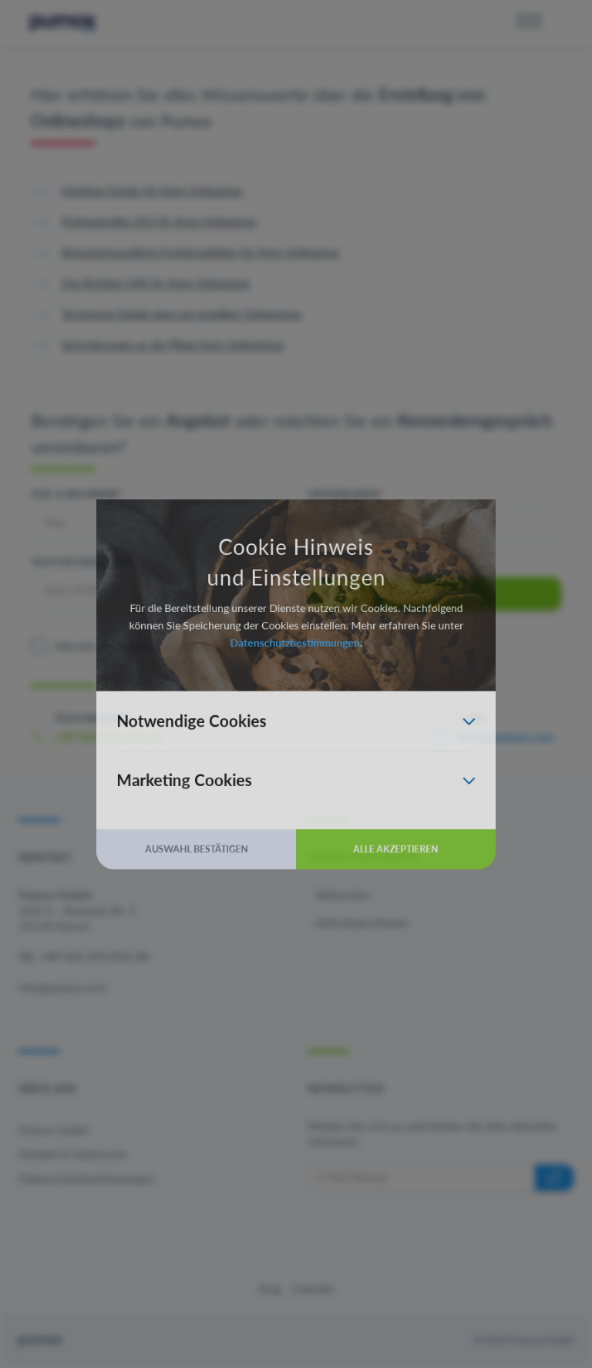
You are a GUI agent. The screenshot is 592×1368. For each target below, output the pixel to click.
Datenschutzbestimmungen (295, 635)
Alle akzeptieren (411, 875)
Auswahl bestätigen (180, 875)
